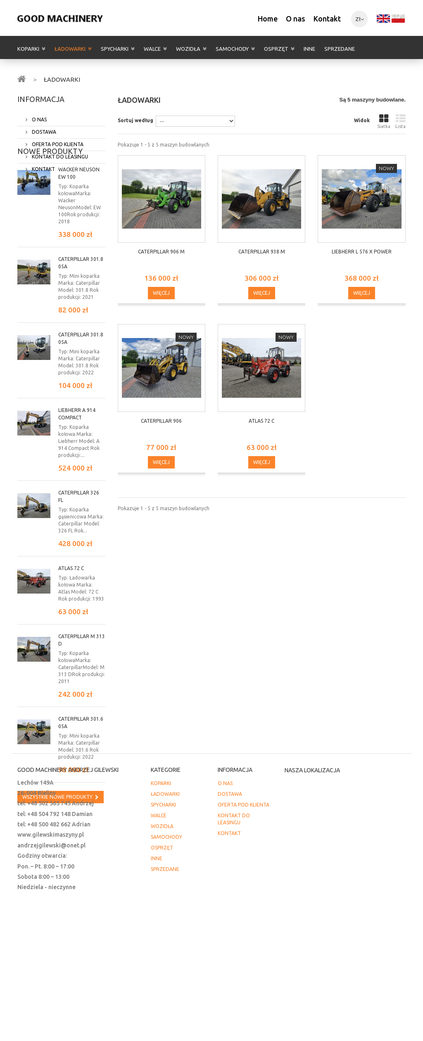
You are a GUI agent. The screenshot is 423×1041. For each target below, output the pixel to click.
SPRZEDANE (339, 49)
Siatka (383, 121)
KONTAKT (43, 165)
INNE (309, 49)
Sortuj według (135, 120)
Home (268, 18)
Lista (400, 121)
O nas (295, 18)
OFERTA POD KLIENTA (57, 141)
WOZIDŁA (188, 49)
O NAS (39, 116)
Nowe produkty (50, 186)
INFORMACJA (40, 99)
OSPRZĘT (276, 49)
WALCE (152, 49)
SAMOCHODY (232, 49)
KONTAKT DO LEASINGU (59, 153)
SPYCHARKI (114, 49)
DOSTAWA (43, 128)
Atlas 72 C (71, 603)
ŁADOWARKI (70, 49)
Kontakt (327, 18)
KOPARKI (28, 49)
